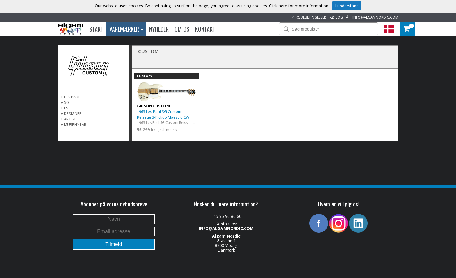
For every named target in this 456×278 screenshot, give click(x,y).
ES (66, 108)
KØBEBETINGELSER (308, 17)
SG (66, 102)
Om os (181, 29)
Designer (73, 113)
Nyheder (159, 29)
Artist (70, 119)
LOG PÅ (339, 17)
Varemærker (126, 29)
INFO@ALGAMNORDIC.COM (375, 17)
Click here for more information (298, 5)
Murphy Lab (75, 124)
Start (96, 29)
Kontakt (205, 29)
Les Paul (72, 96)
